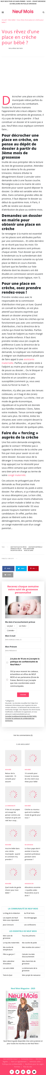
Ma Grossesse (29, 845)
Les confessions (30, 925)
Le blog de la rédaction (11, 913)
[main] (23, 538)
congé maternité (16, 475)
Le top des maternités (11, 943)
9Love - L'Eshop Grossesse (36, 1)
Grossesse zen (29, 883)
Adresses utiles (35, 1061)
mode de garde (28, 550)
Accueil (4, 20)
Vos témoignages (30, 918)
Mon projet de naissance (31, 975)
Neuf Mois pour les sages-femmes (13, 1)
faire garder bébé (28, 548)
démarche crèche (16, 548)
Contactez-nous (27, 1059)
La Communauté (10, 806)
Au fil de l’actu (29, 913)
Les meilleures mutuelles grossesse (23, 4)
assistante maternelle (35, 547)
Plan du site (27, 1067)
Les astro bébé (8, 968)
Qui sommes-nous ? (10, 1059)
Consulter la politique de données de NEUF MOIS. (21, 716)
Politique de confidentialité (12, 1064)
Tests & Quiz (7, 975)
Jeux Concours (8, 925)
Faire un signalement (19, 1061)
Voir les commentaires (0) (23, 735)
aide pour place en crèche (18, 547)
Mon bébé (11, 20)
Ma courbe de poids (29, 943)
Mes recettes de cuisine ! (31, 947)
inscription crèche (16, 550)
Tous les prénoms (28, 936)
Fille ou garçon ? (9, 954)
